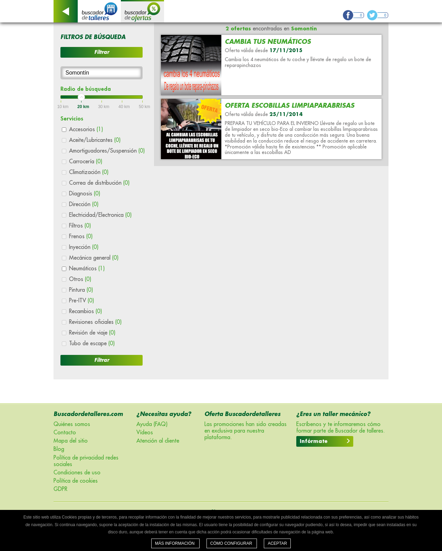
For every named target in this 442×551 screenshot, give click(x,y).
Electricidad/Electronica (100, 215)
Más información (175, 543)
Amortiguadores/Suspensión (107, 151)
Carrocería (85, 161)
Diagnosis (84, 193)
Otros (80, 279)
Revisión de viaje (92, 333)
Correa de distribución (99, 183)
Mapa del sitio (71, 441)
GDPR (60, 489)
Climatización (88, 172)
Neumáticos (87, 268)
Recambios (85, 311)
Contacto (65, 432)
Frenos (81, 236)
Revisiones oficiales (95, 322)
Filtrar (101, 52)
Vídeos (144, 432)
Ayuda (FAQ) (151, 424)
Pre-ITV (81, 300)
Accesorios (86, 129)
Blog (59, 449)
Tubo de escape (92, 343)
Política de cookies (76, 481)
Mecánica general (93, 258)
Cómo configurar (231, 543)
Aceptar (277, 543)
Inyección (83, 247)
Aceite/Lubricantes (95, 140)
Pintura (81, 290)
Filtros (80, 226)
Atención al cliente (157, 441)
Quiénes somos (72, 424)
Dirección (83, 204)
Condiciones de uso (77, 472)
